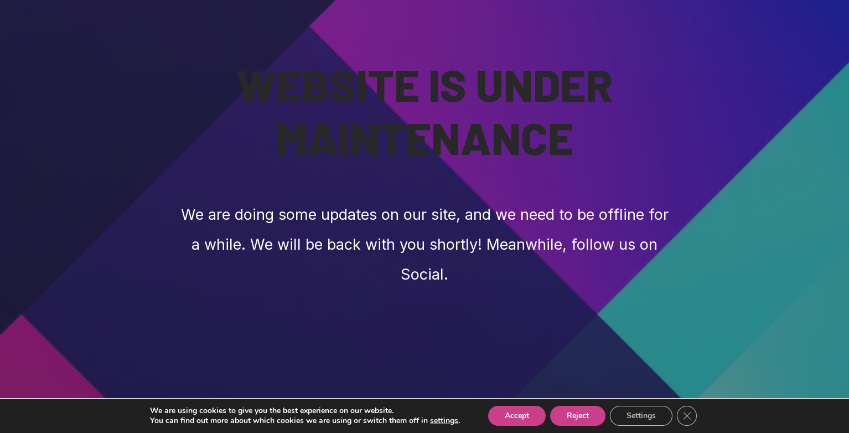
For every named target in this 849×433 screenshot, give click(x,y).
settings (444, 421)
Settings (641, 415)
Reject (578, 415)
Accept (517, 415)
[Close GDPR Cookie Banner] (687, 416)
